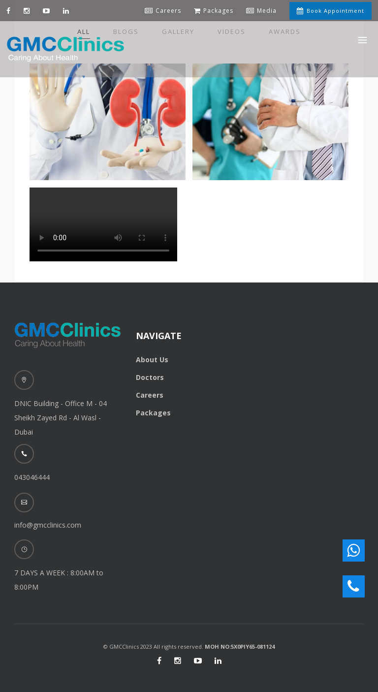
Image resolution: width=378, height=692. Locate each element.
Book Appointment (330, 10)
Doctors (150, 377)
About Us (152, 359)
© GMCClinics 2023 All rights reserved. (189, 646)
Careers (149, 395)
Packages (153, 412)
